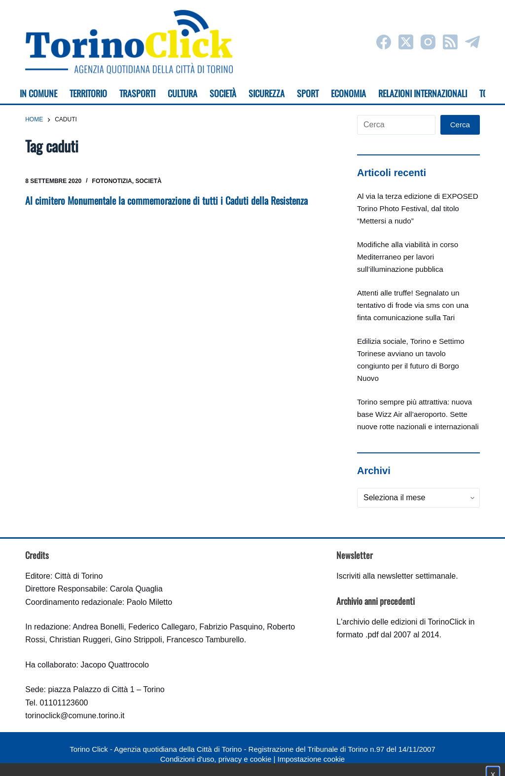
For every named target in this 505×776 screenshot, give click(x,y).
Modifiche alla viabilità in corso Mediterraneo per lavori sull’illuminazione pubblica (407, 256)
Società (148, 181)
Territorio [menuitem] (88, 93)
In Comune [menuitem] (38, 93)
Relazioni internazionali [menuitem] (422, 93)
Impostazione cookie (311, 759)
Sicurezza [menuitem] (267, 93)
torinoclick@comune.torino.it (74, 715)
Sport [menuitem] (308, 93)
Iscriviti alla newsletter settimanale (396, 576)
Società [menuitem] (223, 93)
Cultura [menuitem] (182, 93)
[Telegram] (472, 42)
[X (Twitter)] (405, 42)
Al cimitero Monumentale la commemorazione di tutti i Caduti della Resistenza (166, 200)
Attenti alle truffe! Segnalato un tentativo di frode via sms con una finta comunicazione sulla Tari (413, 305)
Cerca (460, 124)
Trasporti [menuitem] (137, 93)
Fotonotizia (112, 181)
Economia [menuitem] (348, 93)
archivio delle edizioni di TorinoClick (404, 622)
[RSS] (450, 42)
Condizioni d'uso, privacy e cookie (215, 759)
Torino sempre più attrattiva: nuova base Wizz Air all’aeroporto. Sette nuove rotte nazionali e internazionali (418, 414)
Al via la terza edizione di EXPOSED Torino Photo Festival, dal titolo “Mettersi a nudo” (417, 208)
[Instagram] (428, 42)
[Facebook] (383, 42)
